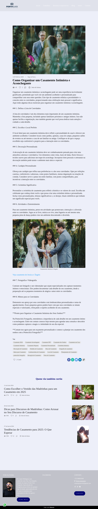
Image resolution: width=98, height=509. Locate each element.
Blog (73, 5)
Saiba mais (23, 499)
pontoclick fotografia (19, 355)
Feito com (49, 507)
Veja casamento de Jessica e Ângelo (26, 275)
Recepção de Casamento (34, 355)
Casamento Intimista (19, 345)
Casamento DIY (46, 342)
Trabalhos (46, 5)
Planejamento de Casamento (69, 352)
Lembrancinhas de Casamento (37, 352)
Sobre (80, 5)
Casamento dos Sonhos (60, 342)
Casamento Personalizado (48, 345)
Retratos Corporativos (61, 5)
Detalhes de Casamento (36, 349)
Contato (87, 5)
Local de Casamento (53, 352)
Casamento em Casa (74, 342)
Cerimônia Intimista (63, 345)
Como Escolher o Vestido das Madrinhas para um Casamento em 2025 (30, 390)
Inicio (38, 5)
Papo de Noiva (32, 77)
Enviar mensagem (81, 481)
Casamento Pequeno (32, 345)
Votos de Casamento (49, 355)
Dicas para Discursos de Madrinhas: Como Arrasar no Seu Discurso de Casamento (31, 411)
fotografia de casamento (65, 349)
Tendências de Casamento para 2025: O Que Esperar (28, 431)
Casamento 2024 (18, 342)
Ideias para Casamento (20, 352)
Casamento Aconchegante (32, 342)
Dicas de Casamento (51, 349)
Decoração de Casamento (20, 349)
